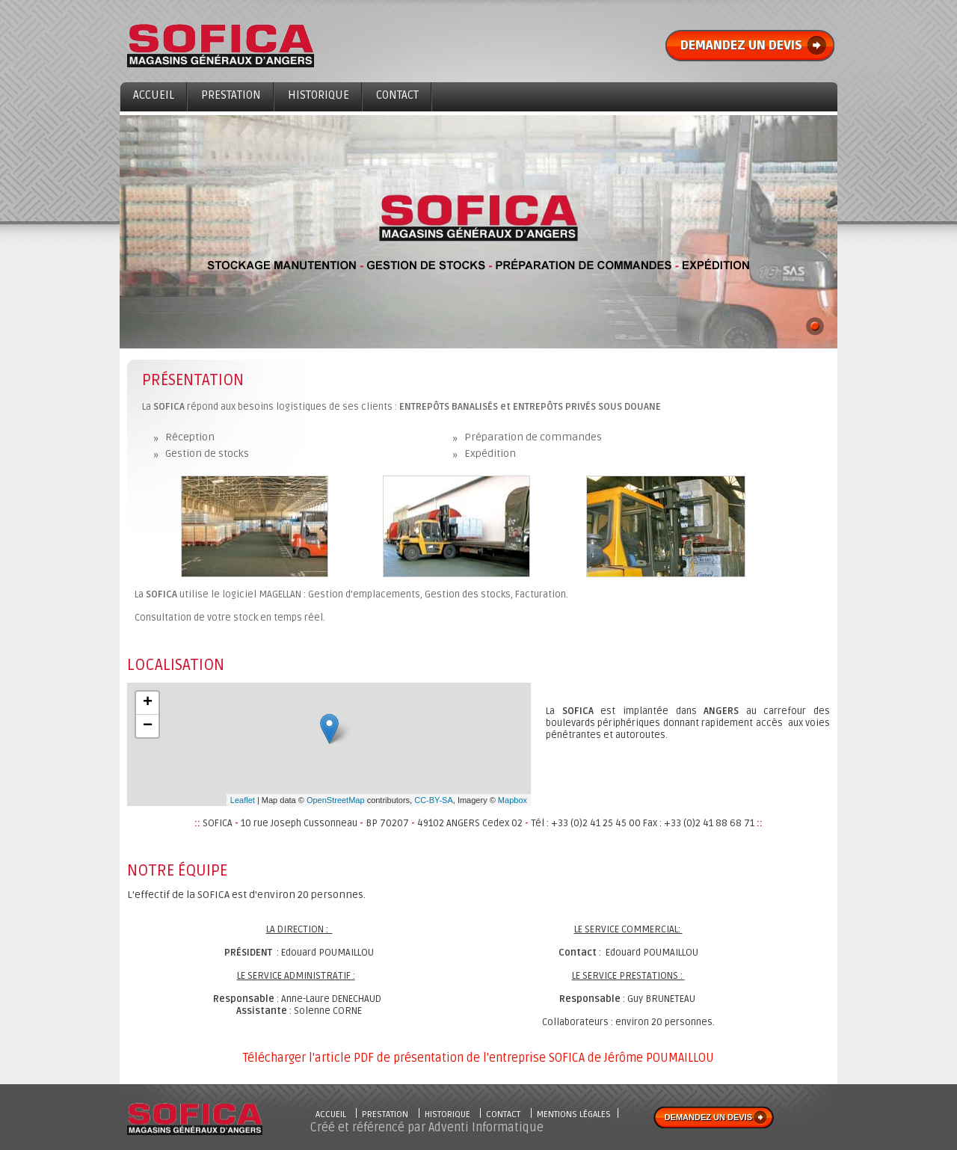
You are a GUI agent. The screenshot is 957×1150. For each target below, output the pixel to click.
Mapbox (512, 800)
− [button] (148, 726)
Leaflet (242, 800)
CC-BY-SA (433, 800)
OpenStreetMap (336, 800)
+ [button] (148, 703)
